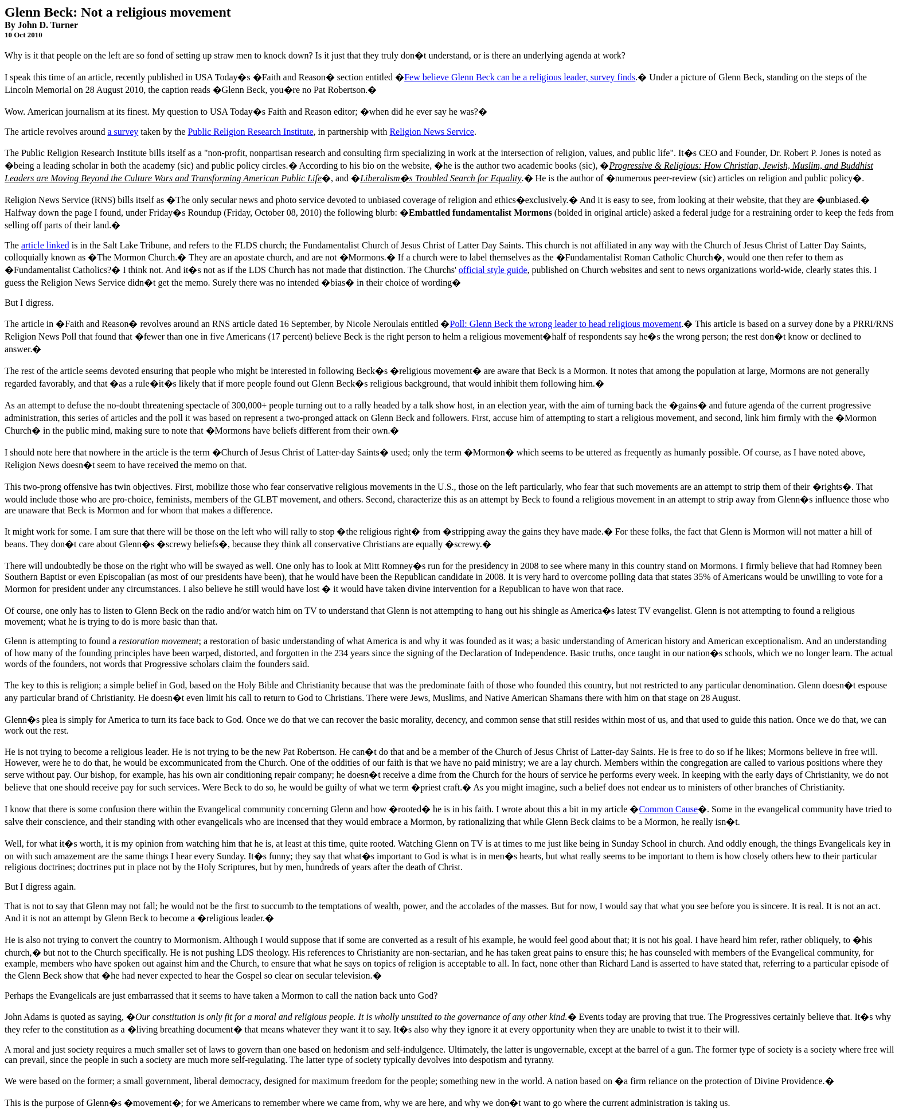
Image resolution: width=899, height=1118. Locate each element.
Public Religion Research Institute (250, 132)
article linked (45, 245)
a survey (122, 132)
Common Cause (668, 809)
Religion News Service (431, 132)
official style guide (493, 270)
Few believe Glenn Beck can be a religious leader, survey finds (519, 77)
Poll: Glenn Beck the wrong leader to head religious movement (565, 324)
